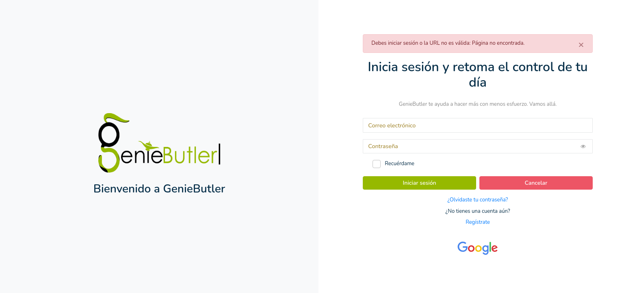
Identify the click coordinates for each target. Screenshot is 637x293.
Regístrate (478, 222)
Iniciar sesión (419, 183)
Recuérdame (399, 163)
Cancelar (536, 183)
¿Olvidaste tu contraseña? (478, 199)
